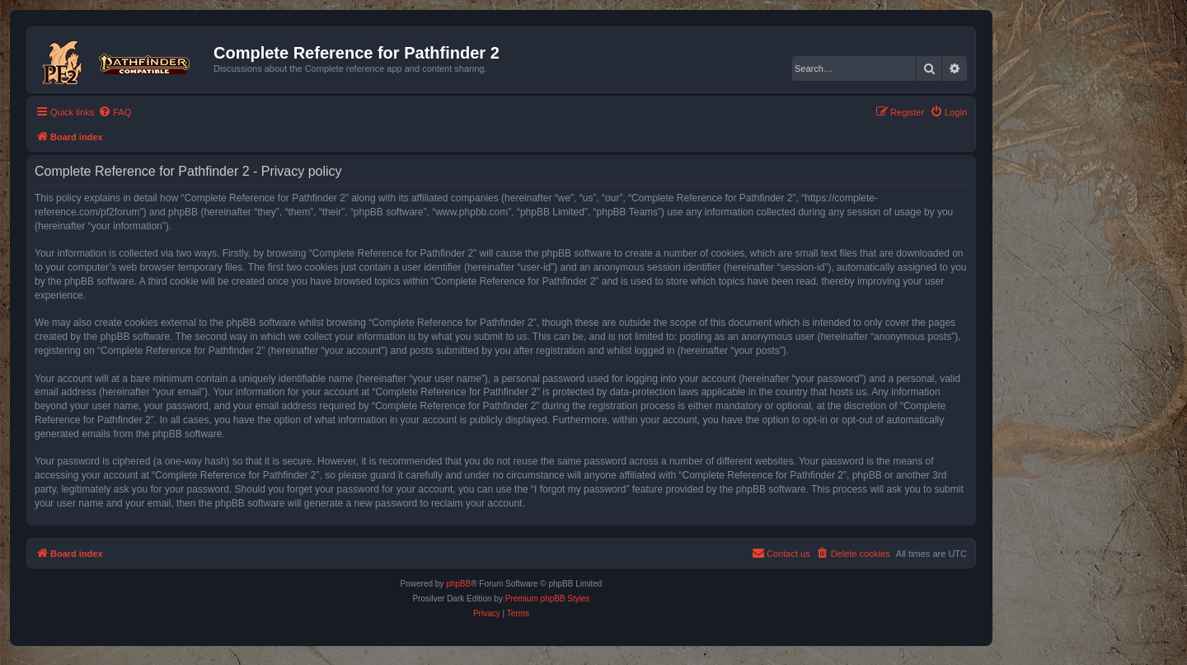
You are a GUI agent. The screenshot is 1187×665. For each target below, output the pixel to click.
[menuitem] (114, 112)
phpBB (458, 583)
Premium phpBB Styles (547, 598)
